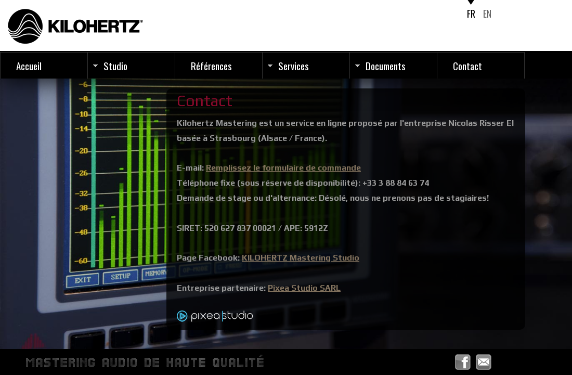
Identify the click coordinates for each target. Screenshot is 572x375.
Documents (386, 65)
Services (293, 65)
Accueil (29, 65)
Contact (467, 65)
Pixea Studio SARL (304, 288)
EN (487, 13)
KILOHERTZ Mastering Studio (300, 258)
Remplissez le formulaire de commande (283, 168)
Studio (115, 65)
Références (211, 65)
